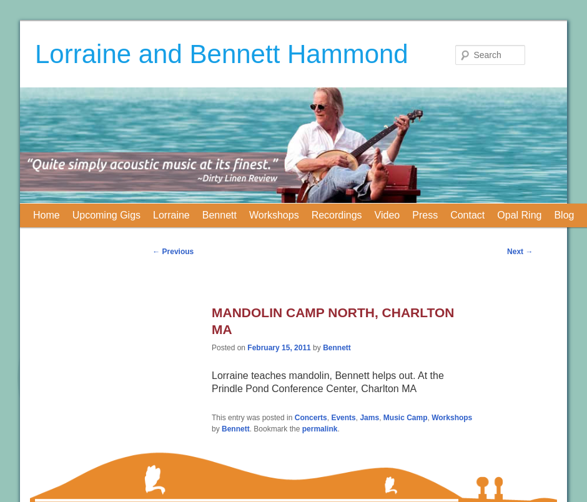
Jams (369, 417)
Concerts (311, 417)
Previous (173, 251)
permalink (320, 429)
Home (46, 215)
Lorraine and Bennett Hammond (221, 54)
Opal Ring (519, 215)
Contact (467, 215)
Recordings (337, 215)
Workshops (274, 215)
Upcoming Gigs (106, 215)
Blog (564, 215)
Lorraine (171, 215)
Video (387, 215)
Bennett (219, 215)
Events (343, 417)
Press (425, 215)
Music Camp (405, 417)
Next (520, 251)
